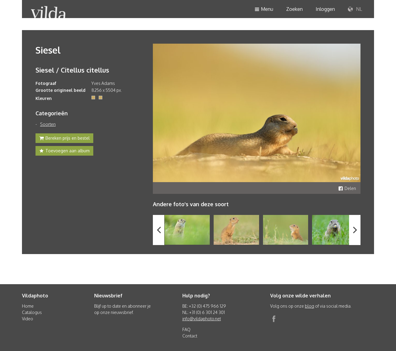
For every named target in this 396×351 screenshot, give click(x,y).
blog (309, 306)
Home (28, 306)
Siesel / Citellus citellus (72, 70)
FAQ (186, 329)
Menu (264, 9)
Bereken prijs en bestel (64, 138)
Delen (347, 188)
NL (355, 9)
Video (27, 318)
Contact (189, 335)
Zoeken (294, 9)
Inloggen (325, 9)
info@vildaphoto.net (201, 318)
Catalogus (32, 312)
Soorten (48, 124)
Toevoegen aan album (64, 151)
